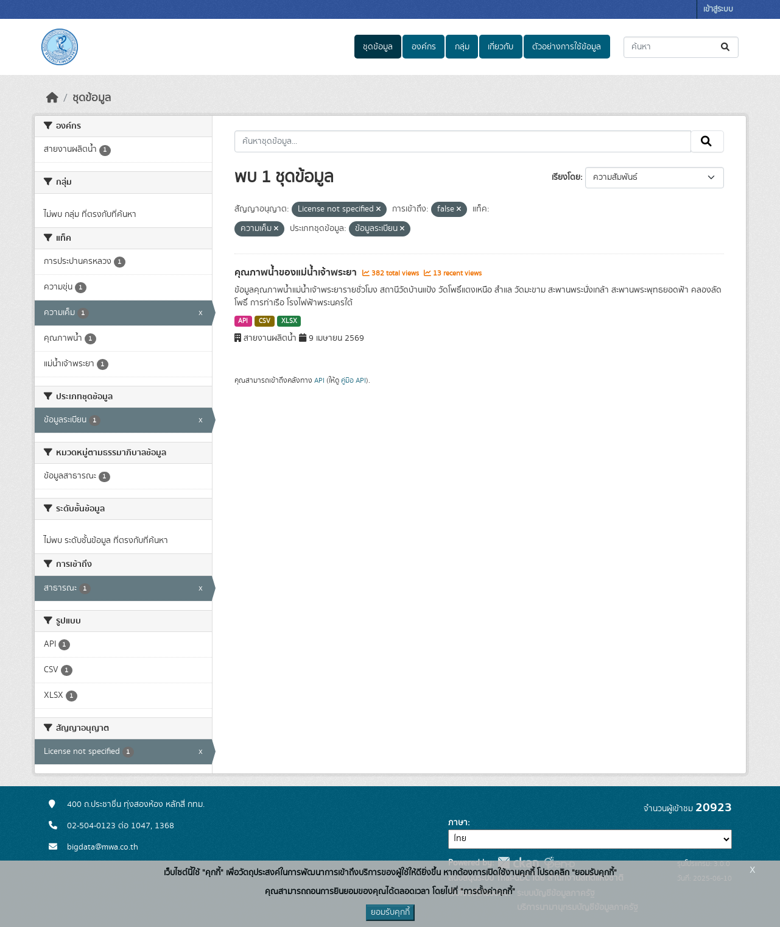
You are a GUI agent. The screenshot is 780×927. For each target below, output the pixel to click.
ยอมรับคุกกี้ (390, 912)
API (243, 321)
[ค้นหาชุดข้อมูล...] (681, 47)
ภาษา (458, 823)
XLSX (289, 321)
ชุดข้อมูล (378, 47)
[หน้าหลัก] (52, 98)
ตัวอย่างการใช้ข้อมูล (566, 47)
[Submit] (726, 47)
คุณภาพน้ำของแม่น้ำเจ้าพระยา (296, 272)
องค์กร (424, 47)
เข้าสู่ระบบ (718, 9)
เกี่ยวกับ (500, 47)
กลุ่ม (462, 47)
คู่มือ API (353, 380)
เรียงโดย (566, 177)
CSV (264, 321)
